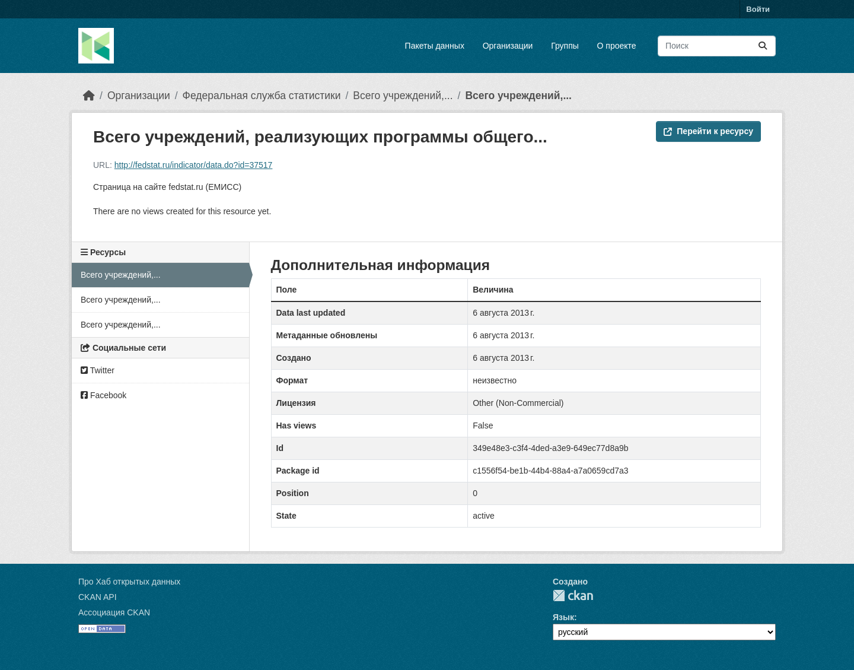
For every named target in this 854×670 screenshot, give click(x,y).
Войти (758, 9)
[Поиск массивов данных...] (717, 46)
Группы (565, 45)
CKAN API (97, 597)
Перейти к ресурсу (708, 131)
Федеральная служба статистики (262, 95)
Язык (563, 617)
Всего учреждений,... (403, 95)
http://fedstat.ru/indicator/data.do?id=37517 (193, 165)
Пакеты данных (434, 45)
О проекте (616, 45)
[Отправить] (763, 46)
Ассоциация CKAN (114, 612)
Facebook (103, 395)
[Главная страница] (89, 95)
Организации (508, 45)
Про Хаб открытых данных (129, 581)
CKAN (573, 595)
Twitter (97, 370)
